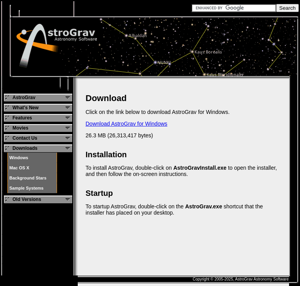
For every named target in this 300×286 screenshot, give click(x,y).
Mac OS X (19, 167)
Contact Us (24, 138)
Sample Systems (26, 188)
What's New (25, 107)
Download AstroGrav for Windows (126, 124)
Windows (18, 157)
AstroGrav (24, 97)
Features (22, 118)
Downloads (25, 148)
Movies (20, 128)
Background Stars (27, 178)
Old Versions (26, 199)
